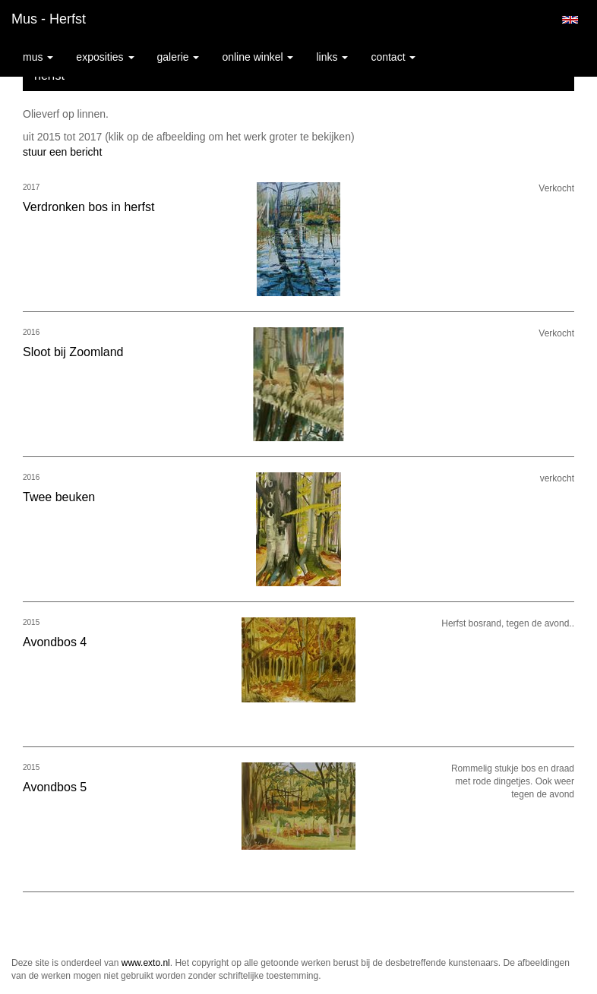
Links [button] (332, 57)
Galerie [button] (178, 57)
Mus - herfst (48, 19)
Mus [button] (38, 57)
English (570, 19)
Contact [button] (393, 57)
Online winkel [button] (257, 57)
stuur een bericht (62, 152)
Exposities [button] (105, 57)
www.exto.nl (146, 963)
